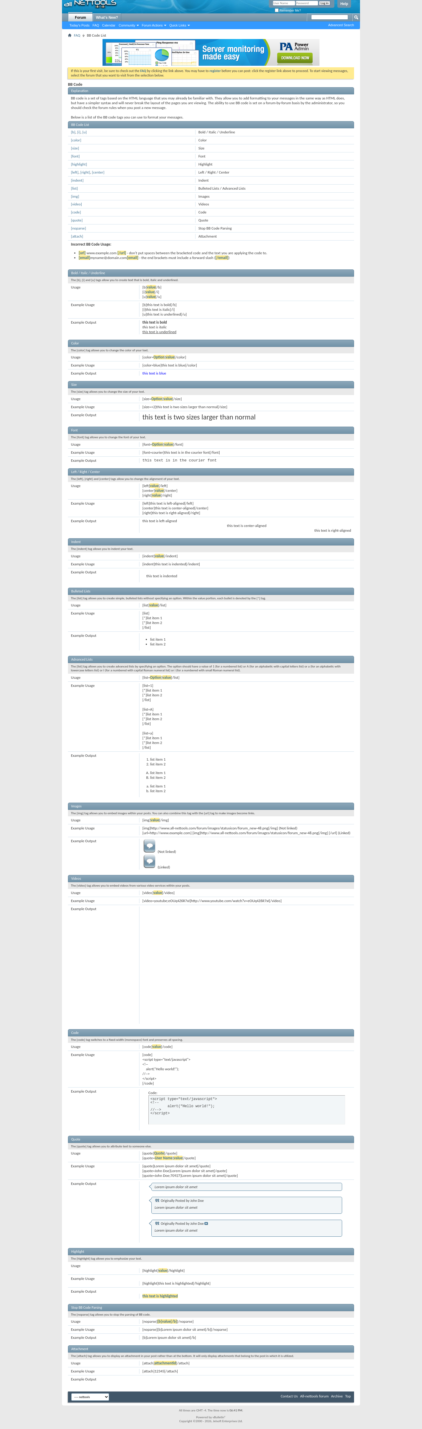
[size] (75, 148)
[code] (76, 212)
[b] (73, 132)
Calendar (109, 25)
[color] (76, 140)
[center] (98, 172)
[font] (75, 156)
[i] (78, 132)
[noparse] (78, 228)
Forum (80, 17)
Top (348, 1396)
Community (127, 25)
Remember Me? (288, 10)
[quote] (77, 220)
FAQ (96, 25)
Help (344, 4)
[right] (85, 172)
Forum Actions (152, 25)
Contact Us (289, 1396)
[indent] (77, 180)
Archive (337, 1396)
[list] (74, 188)
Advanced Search (341, 25)
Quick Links (177, 25)
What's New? (107, 17)
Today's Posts (79, 25)
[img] (75, 196)
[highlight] (79, 164)
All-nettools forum (314, 1396)
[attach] (77, 236)
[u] (84, 132)
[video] (76, 204)
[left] (74, 172)
